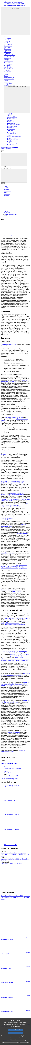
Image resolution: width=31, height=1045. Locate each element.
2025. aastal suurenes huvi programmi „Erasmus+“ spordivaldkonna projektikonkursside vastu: (14, 482)
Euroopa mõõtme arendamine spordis (14, 380)
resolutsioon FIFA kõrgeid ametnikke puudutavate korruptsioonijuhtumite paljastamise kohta (15, 655)
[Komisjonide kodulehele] (2, 859)
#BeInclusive (11, 590)
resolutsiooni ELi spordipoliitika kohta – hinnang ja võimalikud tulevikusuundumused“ (15, 684)
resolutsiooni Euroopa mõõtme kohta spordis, (16, 618)
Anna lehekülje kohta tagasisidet (9, 778)
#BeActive (3, 590)
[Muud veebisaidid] (17, 99)
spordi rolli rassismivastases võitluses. (15, 624)
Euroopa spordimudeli (14, 732)
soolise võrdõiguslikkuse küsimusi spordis (13, 622)
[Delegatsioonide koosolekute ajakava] (6, 863)
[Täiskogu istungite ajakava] (3, 856)
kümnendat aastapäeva (7, 553)
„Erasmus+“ (4, 454)
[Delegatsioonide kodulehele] (2, 863)
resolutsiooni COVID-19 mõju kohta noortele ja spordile (15, 674)
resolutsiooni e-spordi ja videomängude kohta (15, 701)
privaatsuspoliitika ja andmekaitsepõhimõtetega (15, 1043)
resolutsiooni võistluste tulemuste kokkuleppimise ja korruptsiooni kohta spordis (14, 652)
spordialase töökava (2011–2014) (14, 417)
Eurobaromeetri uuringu (21, 533)
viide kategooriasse (17, 591)
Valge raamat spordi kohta (9, 344)
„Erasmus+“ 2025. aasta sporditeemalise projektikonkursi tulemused (12, 493)
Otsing (2, 150)
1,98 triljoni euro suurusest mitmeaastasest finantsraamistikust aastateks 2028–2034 (14, 505)
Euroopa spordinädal (7, 518)
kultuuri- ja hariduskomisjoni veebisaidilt (13, 750)
